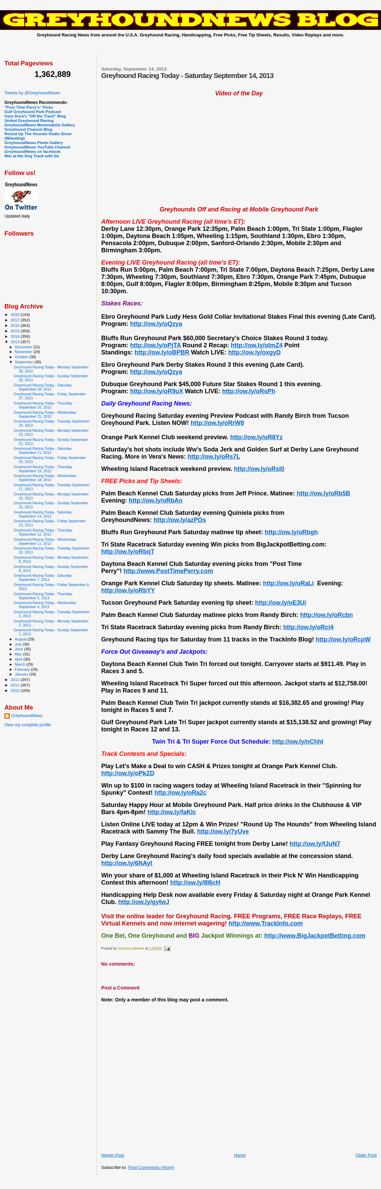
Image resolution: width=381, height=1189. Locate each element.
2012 (15, 679)
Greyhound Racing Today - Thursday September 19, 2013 (43, 469)
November (24, 352)
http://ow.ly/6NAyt (127, 863)
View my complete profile (27, 725)
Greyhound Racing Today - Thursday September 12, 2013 (43, 532)
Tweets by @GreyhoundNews (32, 93)
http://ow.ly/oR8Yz (256, 437)
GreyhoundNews (26, 715)
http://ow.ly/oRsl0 (259, 468)
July (19, 644)
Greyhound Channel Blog (28, 129)
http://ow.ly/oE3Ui (280, 602)
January (22, 674)
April (19, 659)
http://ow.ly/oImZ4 (256, 345)
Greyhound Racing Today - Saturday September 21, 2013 (43, 450)
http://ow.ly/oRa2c (180, 792)
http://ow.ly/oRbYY (128, 590)
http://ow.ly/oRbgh (291, 532)
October (22, 357)
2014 (15, 336)
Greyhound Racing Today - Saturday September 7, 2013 (43, 577)
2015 (15, 331)
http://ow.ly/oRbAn (156, 500)
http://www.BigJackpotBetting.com (314, 935)
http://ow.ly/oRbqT (127, 551)
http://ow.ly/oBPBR (162, 352)
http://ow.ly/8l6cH (195, 882)
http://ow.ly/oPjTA (155, 345)
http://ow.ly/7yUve (223, 831)
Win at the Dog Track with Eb (31, 156)
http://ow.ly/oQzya (156, 323)
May (19, 654)
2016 (15, 325)
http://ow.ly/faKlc (172, 812)
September (25, 362)
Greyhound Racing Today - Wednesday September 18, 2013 (45, 478)
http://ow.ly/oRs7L (214, 456)
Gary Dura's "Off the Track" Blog (35, 116)
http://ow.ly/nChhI (297, 741)
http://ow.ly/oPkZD (127, 773)
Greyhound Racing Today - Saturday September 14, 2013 (43, 514)
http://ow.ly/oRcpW (343, 639)
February (23, 669)
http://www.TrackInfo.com (265, 923)
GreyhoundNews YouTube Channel (37, 147)
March (21, 664)
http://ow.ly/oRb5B (323, 493)
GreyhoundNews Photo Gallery (33, 142)
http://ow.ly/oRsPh (248, 391)
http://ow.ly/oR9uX (156, 391)
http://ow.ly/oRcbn (326, 615)
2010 (15, 690)
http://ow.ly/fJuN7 (315, 843)
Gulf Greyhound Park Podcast (32, 111)
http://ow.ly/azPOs (180, 520)
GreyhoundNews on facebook (32, 151)
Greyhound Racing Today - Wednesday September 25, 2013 (45, 414)
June (19, 649)
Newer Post (112, 1155)
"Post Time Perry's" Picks (28, 107)
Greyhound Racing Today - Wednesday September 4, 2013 (45, 605)
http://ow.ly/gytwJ (143, 902)
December (24, 347)
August (21, 639)
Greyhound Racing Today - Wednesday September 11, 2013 (45, 541)
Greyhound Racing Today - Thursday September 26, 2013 (43, 405)
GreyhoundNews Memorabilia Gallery (39, 125)
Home (240, 1155)
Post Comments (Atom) (151, 1167)
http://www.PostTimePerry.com (168, 571)
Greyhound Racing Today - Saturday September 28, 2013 (43, 387)
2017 (15, 320)
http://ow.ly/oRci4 (308, 627)
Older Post (366, 1155)
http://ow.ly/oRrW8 (217, 422)
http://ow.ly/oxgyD (254, 352)
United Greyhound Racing (29, 120)
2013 (15, 341)
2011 (15, 685)
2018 (15, 314)
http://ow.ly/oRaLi (288, 583)
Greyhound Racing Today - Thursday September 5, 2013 (43, 596)
